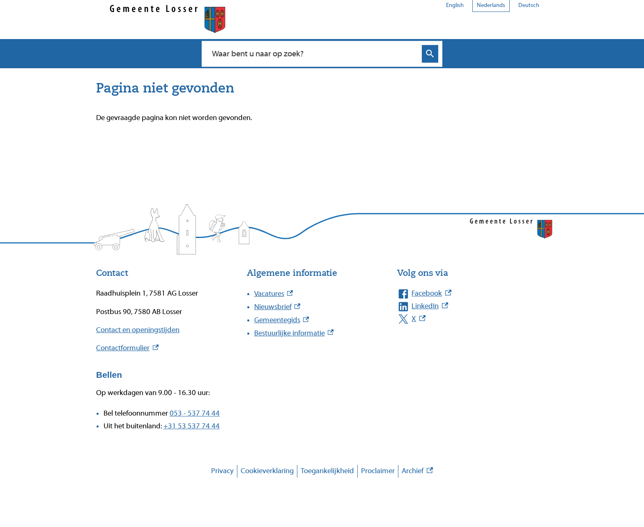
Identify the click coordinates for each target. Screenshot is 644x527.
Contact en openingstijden (137, 330)
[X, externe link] (464, 319)
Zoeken (430, 53)
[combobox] (313, 53)
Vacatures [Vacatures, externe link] (273, 293)
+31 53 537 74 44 (191, 426)
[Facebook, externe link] (464, 293)
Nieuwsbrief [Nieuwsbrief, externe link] (277, 307)
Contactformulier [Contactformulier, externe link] (127, 348)
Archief (417, 471)
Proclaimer (378, 471)
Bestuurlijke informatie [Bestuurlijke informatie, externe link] (294, 333)
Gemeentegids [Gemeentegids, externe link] (281, 320)
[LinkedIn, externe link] (464, 306)
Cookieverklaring (267, 471)
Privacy (222, 471)
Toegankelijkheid (327, 471)
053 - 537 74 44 (195, 413)
